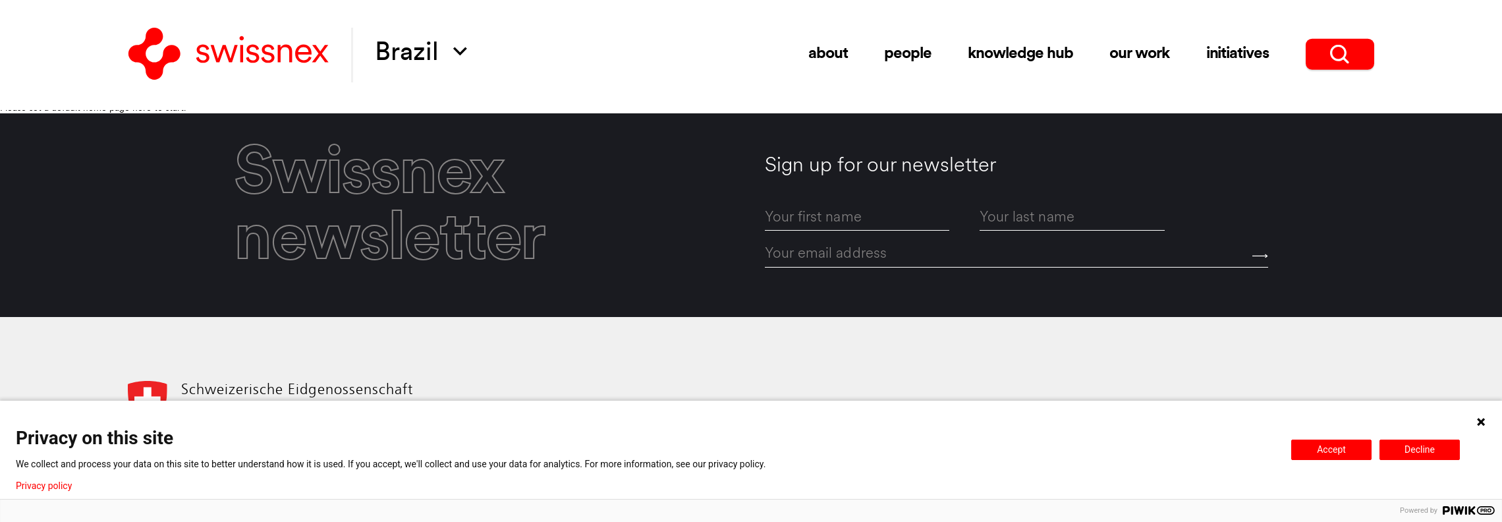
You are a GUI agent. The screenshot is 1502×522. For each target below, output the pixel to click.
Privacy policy (44, 485)
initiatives (1237, 53)
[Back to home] (228, 55)
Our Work (1139, 53)
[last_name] (1072, 218)
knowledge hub (1020, 53)
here (142, 108)
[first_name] (857, 218)
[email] (1016, 255)
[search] (1340, 52)
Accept (1331, 449)
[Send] (1260, 256)
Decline (1420, 449)
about (828, 53)
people (908, 53)
